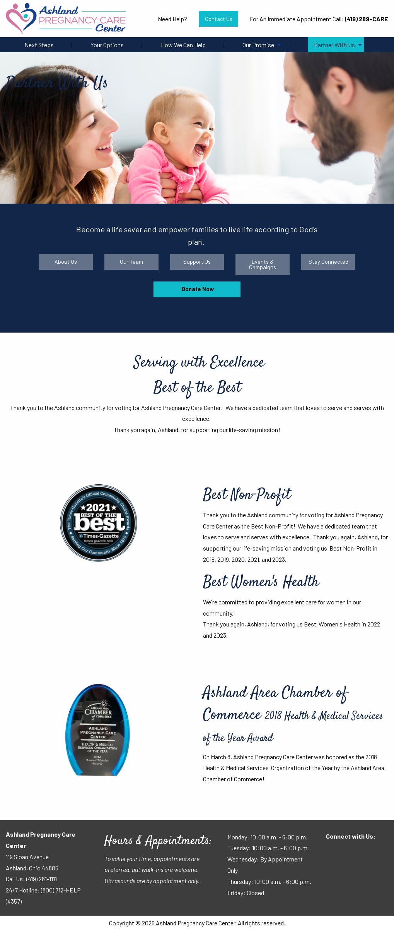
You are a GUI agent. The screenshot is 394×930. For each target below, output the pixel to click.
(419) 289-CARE (366, 18)
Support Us (197, 261)
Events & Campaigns (262, 264)
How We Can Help (183, 44)
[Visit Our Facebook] (332, 851)
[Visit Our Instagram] (357, 851)
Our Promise (258, 44)
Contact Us (218, 18)
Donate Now (197, 289)
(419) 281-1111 (41, 878)
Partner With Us (334, 44)
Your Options (107, 44)
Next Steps (39, 44)
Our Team (131, 261)
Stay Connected (328, 261)
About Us (66, 261)
